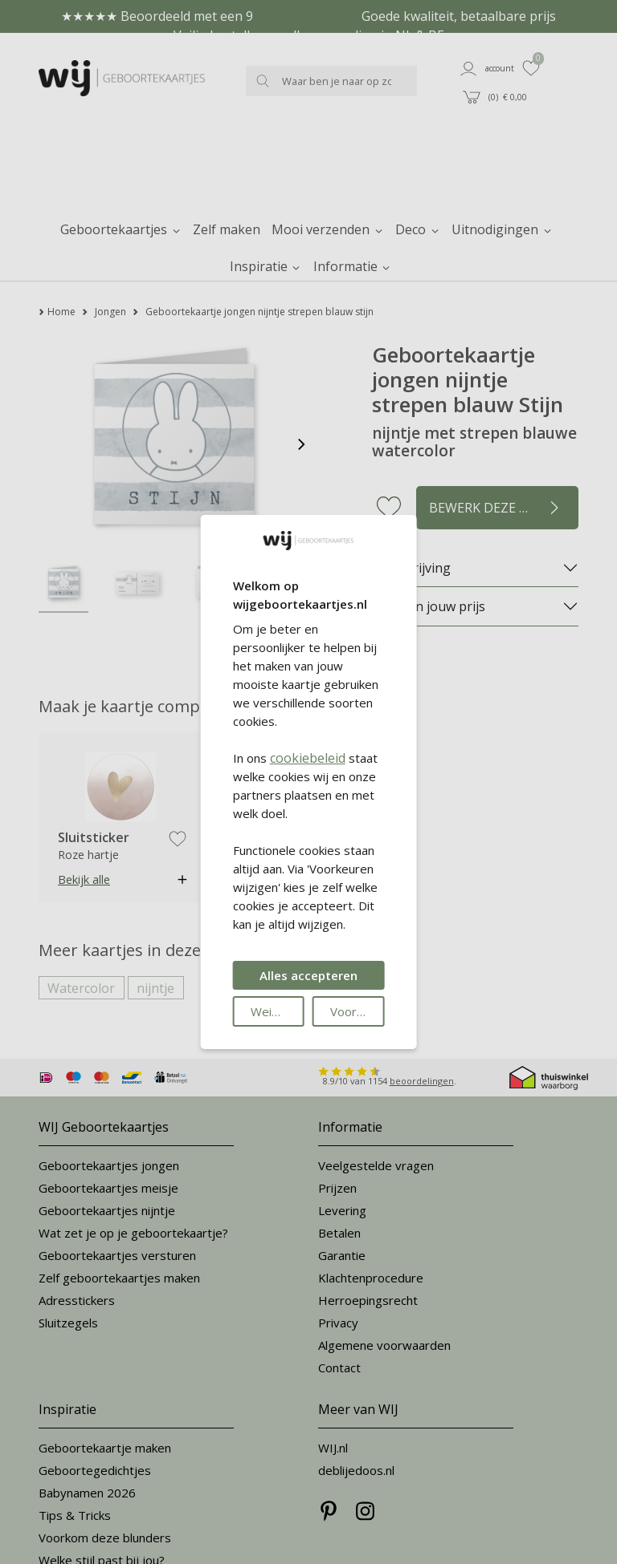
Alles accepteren (308, 975)
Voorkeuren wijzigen (357, 1011)
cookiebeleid (307, 758)
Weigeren (277, 1011)
